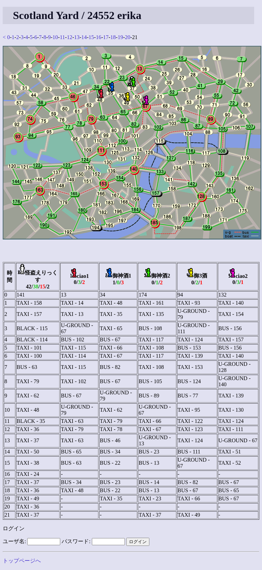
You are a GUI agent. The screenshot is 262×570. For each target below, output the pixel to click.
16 (98, 37)
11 (62, 37)
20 (127, 37)
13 (77, 37)
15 (91, 37)
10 (55, 37)
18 (113, 37)
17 (106, 37)
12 (69, 37)
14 (84, 37)
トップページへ (22, 561)
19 (120, 37)
